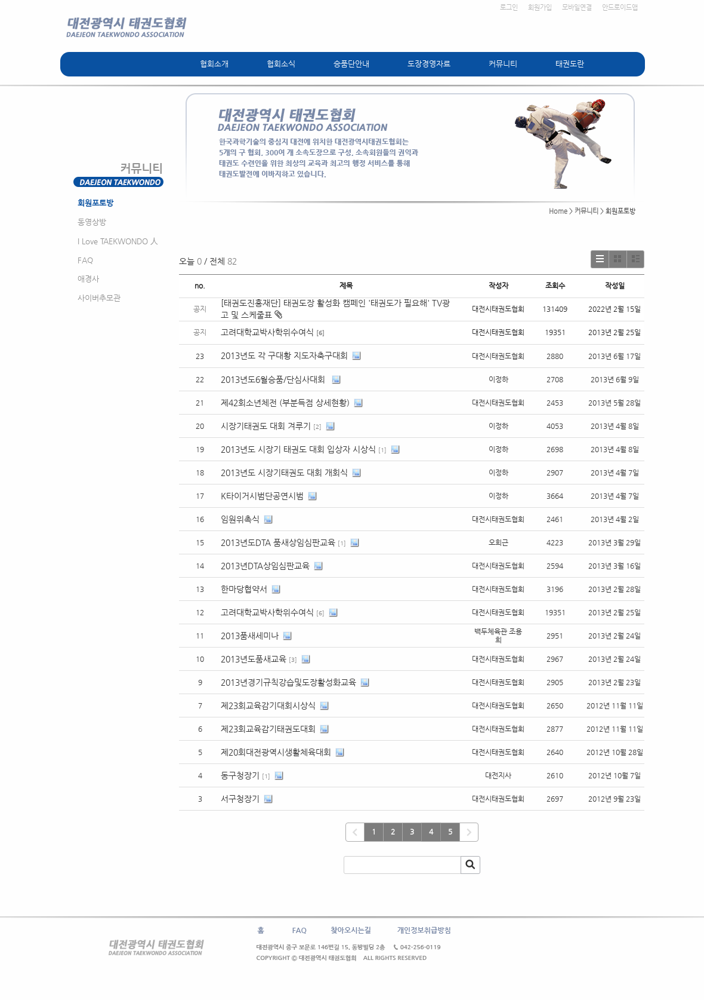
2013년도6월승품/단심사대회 (274, 379)
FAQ (85, 260)
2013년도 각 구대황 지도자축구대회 (284, 355)
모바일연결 (577, 7)
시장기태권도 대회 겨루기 (266, 426)
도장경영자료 (428, 63)
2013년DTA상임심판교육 (265, 565)
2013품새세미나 (250, 635)
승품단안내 (351, 63)
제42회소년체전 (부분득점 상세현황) (285, 402)
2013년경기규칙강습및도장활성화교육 (288, 682)
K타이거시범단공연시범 (262, 496)
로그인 (509, 7)
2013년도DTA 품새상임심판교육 (278, 542)
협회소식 (281, 63)
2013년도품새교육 (253, 659)
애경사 (88, 278)
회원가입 (540, 7)
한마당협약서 (244, 589)
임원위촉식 (240, 519)
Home (558, 211)
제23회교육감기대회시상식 (268, 705)
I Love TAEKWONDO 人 (118, 241)
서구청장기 (240, 798)
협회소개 (214, 63)
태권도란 (569, 63)
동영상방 (92, 221)
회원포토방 (95, 202)
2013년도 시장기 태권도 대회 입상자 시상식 (298, 449)
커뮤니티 (503, 63)
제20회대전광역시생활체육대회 (276, 752)
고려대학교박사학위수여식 (267, 332)
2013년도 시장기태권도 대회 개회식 (284, 472)
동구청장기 (240, 775)
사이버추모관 (99, 297)
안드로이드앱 (620, 7)
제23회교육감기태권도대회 (268, 729)
